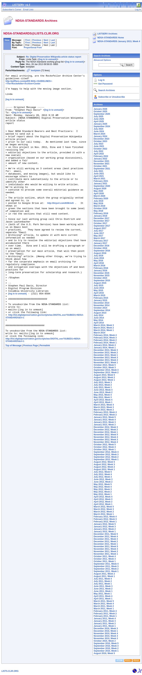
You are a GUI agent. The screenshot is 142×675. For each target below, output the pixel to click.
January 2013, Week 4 (105, 419)
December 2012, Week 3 (106, 427)
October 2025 (100, 111)
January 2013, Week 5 (105, 417)
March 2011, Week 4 (104, 603)
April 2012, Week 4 (103, 497)
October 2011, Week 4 (105, 556)
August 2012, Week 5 (104, 462)
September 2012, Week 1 (106, 459)
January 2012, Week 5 (105, 524)
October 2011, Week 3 (105, 559)
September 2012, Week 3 (106, 454)
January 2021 (100, 183)
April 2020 (99, 193)
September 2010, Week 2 (106, 648)
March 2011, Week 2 (104, 606)
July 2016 (98, 255)
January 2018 (100, 216)
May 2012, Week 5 (103, 484)
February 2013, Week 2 (105, 414)
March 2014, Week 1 (104, 330)
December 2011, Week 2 (106, 541)
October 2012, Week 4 (105, 447)
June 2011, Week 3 (103, 586)
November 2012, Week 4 (106, 437)
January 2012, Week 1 (105, 531)
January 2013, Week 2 (105, 424)
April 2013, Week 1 (103, 402)
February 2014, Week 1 (105, 342)
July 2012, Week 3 (103, 477)
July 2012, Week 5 (103, 472)
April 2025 (99, 121)
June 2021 (99, 173)
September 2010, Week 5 (106, 643)
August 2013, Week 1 (104, 380)
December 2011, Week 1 (106, 544)
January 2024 (100, 136)
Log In (101, 80)
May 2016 (98, 260)
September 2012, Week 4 (106, 452)
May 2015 (98, 290)
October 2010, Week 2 (105, 641)
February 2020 (101, 198)
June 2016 (99, 258)
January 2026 (100, 109)
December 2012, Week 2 (106, 429)
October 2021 (100, 166)
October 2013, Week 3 (105, 367)
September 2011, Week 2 (106, 569)
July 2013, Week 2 (103, 385)
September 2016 (102, 250)
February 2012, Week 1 (105, 521)
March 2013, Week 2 (104, 410)
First (27, 40)
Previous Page (30, 396)
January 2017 (100, 243)
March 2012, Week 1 (104, 514)
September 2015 (102, 280)
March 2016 (99, 265)
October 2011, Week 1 (105, 561)
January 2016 (100, 270)
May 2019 (98, 203)
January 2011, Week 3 (105, 621)
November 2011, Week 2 (106, 551)
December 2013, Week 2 (106, 352)
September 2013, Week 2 (106, 372)
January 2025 (100, 124)
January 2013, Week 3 (105, 422)
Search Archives (102, 56)
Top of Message (14, 396)
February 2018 (101, 213)
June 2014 (99, 318)
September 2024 (102, 126)
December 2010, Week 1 (106, 631)
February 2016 (101, 268)
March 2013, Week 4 (104, 405)
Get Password (105, 84)
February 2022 (101, 156)
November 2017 (101, 221)
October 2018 (100, 208)
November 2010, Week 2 (106, 638)
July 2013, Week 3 (103, 382)
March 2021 (99, 178)
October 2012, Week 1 (105, 449)
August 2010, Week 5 (104, 653)
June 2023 (99, 146)
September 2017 (102, 226)
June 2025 (99, 119)
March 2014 (99, 332)
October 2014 (100, 308)
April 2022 (99, 154)
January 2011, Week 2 (105, 623)
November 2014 (101, 305)
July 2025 (98, 116)
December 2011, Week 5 (106, 534)
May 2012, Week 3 (103, 489)
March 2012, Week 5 (104, 506)
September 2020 (102, 186)
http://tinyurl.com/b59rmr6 (60, 227)
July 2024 (98, 129)
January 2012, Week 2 (105, 529)
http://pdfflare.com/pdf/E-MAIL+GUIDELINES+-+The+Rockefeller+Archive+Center (29, 83)
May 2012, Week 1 (103, 494)
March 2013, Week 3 (104, 407)
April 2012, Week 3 (103, 499)
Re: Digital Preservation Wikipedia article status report (53, 57)
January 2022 (100, 158)
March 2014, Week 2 (104, 327)
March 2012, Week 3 (104, 509)
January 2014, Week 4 (105, 345)
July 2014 (98, 315)
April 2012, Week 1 (103, 504)
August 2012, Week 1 (104, 469)
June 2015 (99, 288)
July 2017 (98, 231)
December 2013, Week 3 (106, 350)
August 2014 (100, 313)
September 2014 (102, 310)
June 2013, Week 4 (103, 390)
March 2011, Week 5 (104, 601)
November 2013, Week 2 (106, 360)
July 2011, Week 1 (103, 584)
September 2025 (102, 114)
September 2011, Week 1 (106, 571)
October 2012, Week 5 (105, 444)
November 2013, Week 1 (106, 362)
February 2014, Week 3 (105, 337)
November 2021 (101, 163)
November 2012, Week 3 (106, 439)
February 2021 (101, 181)
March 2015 (99, 295)
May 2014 (98, 320)
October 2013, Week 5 (105, 365)
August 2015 (100, 283)
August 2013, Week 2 (104, 377)
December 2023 (101, 139)
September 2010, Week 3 (106, 646)
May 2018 (98, 211)
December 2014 (101, 303)
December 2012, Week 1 (106, 432)
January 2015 (100, 300)
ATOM (119, 660)
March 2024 (99, 134)
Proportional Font (33, 47)
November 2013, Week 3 (106, 357)
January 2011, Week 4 (105, 618)
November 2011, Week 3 (106, 549)
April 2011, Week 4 (103, 596)
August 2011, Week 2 (104, 574)
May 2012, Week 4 (103, 487)
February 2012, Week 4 (105, 516)
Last (53, 40)
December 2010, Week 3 (106, 628)
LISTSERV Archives (107, 33)
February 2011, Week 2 (105, 613)
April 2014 (99, 323)
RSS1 (128, 660)
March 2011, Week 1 (104, 608)
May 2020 (98, 191)
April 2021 (99, 176)
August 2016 (100, 253)
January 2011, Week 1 (105, 626)
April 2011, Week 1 (103, 598)
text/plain (35, 70)
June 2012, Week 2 (103, 482)
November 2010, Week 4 (106, 633)
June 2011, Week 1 (103, 591)
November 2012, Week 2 (106, 442)
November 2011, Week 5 (106, 546)
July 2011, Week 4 (103, 579)
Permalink (45, 396)
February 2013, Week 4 (105, 412)
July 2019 (98, 201)
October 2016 (100, 248)
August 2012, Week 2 (104, 467)
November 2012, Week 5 (106, 434)
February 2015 (101, 298)
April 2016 (99, 263)
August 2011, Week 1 (104, 576)
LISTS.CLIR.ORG (10, 671)
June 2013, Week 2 (103, 392)
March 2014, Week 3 (104, 325)
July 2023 (98, 144)
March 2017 (99, 238)
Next (46, 40)
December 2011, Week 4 (106, 536)
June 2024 (99, 131)
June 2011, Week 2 (103, 588)
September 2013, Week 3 (106, 370)
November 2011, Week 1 (106, 554)
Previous (36, 40)
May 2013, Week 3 (103, 397)
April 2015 (99, 293)
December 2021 (101, 161)
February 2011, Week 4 (105, 611)
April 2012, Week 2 (103, 501)
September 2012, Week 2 (106, 457)
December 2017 (101, 218)
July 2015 (98, 285)
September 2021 (102, 168)
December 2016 (101, 245)
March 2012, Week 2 (104, 511)
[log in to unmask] (48, 59)
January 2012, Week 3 (105, 526)
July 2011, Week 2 (103, 581)
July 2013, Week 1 (103, 387)
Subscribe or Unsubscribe (111, 97)
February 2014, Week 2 (105, 340)
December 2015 (101, 273)
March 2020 (99, 196)
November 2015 (101, 275)
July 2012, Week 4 (103, 474)
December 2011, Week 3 (106, 539)
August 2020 (100, 188)
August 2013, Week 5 (104, 375)
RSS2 (136, 660)
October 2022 (100, 149)
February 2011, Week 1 (105, 616)
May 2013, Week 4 (103, 395)
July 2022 (98, 151)
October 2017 (100, 223)
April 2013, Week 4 (103, 400)
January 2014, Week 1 (105, 347)
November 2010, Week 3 (106, 636)
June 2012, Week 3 (103, 479)
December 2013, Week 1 (106, 355)
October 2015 (100, 278)
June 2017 (99, 233)
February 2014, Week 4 (105, 335)
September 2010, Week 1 (106, 651)
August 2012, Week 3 (104, 464)
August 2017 (100, 228)
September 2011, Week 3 (106, 566)
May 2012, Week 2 (103, 492)
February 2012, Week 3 (105, 519)
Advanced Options (102, 60)
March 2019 (99, 206)
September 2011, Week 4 (106, 564)
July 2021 (98, 171)
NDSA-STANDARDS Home (110, 37)
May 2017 (98, 236)
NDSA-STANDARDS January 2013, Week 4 (118, 41)
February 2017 (101, 240)
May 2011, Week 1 (103, 593)
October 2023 (100, 141)
